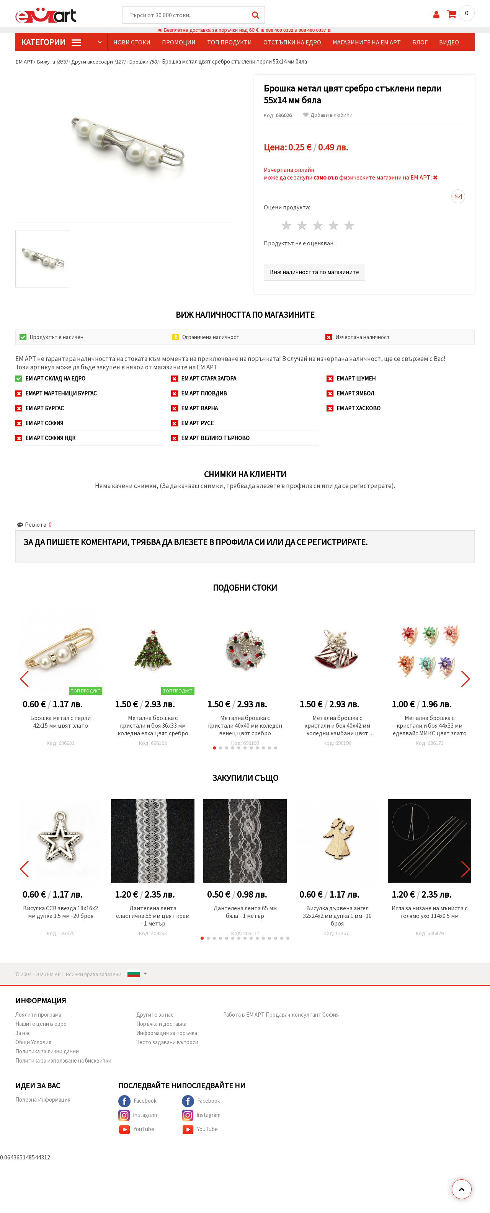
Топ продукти (229, 42)
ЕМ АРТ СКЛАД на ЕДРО (50, 378)
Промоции (179, 42)
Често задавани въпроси (167, 1042)
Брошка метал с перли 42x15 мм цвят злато (60, 722)
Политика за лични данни (47, 1051)
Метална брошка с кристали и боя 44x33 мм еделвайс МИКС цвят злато (430, 725)
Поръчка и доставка (161, 1024)
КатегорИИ (51, 42)
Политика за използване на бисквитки (63, 1060)
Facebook (137, 1101)
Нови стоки (131, 42)
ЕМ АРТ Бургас (39, 408)
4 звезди (333, 225)
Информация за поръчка (166, 1033)
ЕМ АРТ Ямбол (350, 393)
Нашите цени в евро (41, 1024)
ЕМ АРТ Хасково (354, 408)
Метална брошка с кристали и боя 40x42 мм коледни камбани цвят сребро (337, 726)
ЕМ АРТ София (39, 423)
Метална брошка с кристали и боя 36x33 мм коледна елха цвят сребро (153, 725)
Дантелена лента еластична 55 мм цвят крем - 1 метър (152, 915)
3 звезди (318, 225)
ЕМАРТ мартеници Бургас (56, 393)
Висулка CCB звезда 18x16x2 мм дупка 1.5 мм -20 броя (60, 912)
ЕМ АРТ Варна (194, 408)
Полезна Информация (42, 1100)
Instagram (137, 1116)
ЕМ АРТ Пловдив (199, 393)
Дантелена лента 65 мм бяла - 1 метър (245, 912)
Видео (449, 42)
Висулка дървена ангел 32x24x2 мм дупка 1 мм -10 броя (337, 915)
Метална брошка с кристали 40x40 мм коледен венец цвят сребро (245, 725)
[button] (214, 748)
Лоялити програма (38, 1015)
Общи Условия (33, 1042)
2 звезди (302, 225)
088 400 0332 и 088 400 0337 (296, 30)
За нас (23, 1033)
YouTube (136, 1130)
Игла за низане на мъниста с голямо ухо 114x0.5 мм (429, 912)
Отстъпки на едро (292, 42)
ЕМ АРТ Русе (192, 423)
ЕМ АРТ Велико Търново (210, 438)
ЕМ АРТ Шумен (351, 378)
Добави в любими (328, 115)
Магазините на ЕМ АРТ (367, 42)
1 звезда (287, 225)
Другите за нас (154, 1015)
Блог (420, 42)
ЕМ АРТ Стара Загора (203, 378)
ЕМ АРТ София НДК (45, 438)
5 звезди (349, 225)
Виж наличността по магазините (314, 272)
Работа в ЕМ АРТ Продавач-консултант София (281, 1015)
